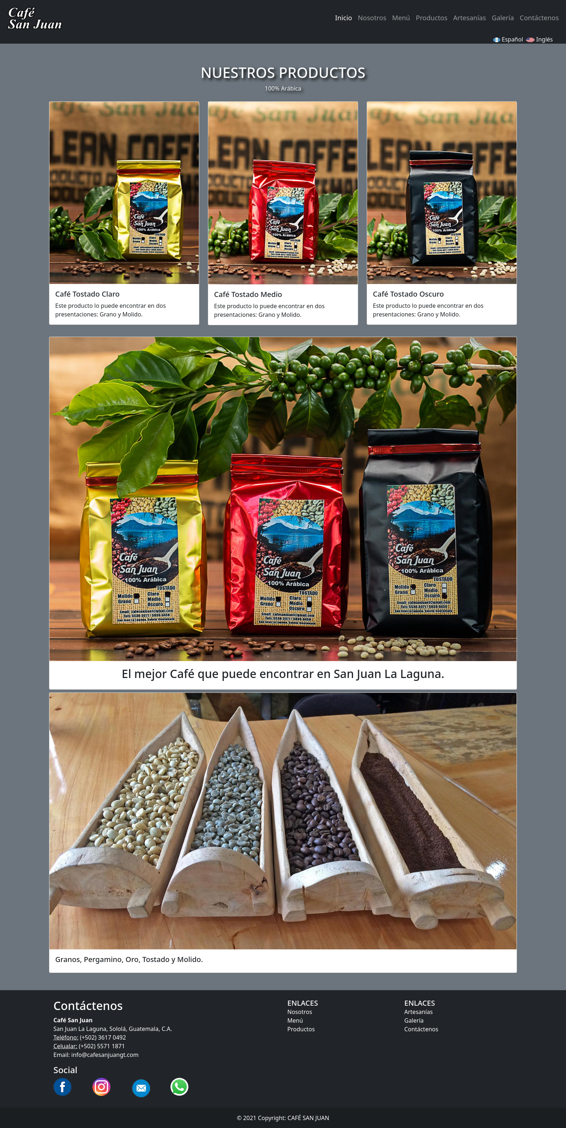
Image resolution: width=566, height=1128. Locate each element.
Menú (401, 17)
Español (508, 39)
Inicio (343, 17)
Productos (432, 17)
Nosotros (372, 17)
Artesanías (469, 17)
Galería (503, 17)
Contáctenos (539, 17)
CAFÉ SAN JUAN (308, 1118)
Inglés (540, 39)
